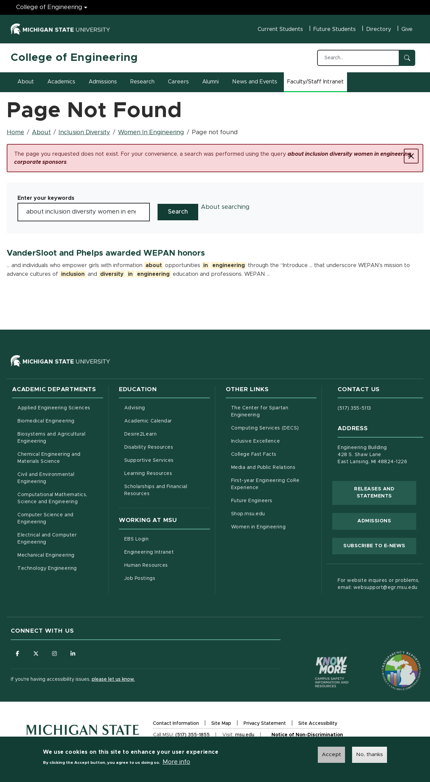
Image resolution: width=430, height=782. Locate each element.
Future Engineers (251, 500)
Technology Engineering (47, 568)
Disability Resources (167, 447)
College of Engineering (74, 57)
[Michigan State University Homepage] (82, 736)
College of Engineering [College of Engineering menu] (49, 7)
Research (142, 81)
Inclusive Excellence (255, 441)
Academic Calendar (167, 420)
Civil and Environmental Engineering (45, 478)
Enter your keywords (45, 198)
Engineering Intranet (167, 552)
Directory (378, 29)
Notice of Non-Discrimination (307, 736)
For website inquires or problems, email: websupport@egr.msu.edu (378, 584)
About (25, 81)
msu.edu (244, 736)
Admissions (103, 81)
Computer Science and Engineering (45, 518)
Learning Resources (167, 473)
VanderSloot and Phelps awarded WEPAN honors (106, 253)
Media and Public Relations (263, 467)
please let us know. (113, 679)
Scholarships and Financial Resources (155, 490)
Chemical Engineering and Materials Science (49, 458)
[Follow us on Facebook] (17, 653)
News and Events (254, 81)
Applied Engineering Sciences (53, 408)
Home (15, 132)
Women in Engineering (258, 527)
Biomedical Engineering (46, 421)
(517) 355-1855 (192, 735)
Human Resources (167, 565)
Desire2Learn (167, 434)
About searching (225, 207)
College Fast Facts (274, 454)
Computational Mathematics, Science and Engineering (60, 498)
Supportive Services (167, 460)
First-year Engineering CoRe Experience (265, 484)
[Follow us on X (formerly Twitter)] (36, 653)
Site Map (221, 723)
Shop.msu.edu (274, 513)
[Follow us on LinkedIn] (73, 653)
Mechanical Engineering (46, 555)
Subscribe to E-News (379, 545)
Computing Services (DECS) (274, 427)
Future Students (334, 29)
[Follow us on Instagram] (54, 653)
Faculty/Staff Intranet (316, 83)
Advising (134, 408)
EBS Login (164, 538)
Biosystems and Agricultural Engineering (59, 438)
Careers (178, 81)
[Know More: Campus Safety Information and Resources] (319, 657)
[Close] (411, 156)
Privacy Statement (265, 724)
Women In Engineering (151, 132)
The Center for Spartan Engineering (273, 411)
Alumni (210, 81)
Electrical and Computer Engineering (47, 539)
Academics (61, 81)
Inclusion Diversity (84, 132)
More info (176, 763)
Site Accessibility (317, 724)
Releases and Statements (385, 493)
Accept (331, 755)
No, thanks (369, 755)
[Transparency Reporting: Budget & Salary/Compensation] (388, 657)
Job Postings (167, 578)
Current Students (280, 29)
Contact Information (176, 723)
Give (407, 29)
